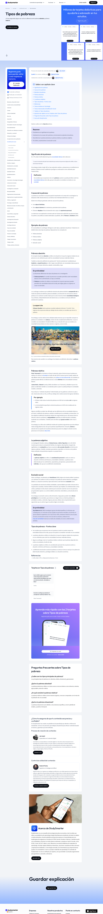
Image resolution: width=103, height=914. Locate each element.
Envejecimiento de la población (13, 139)
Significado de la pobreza (41, 87)
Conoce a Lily (38, 752)
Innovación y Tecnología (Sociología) (15, 180)
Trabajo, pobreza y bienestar (13, 245)
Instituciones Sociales (11, 183)
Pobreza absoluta (39, 94)
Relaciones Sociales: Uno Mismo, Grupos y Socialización (15, 207)
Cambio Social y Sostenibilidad (13, 105)
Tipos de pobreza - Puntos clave (42, 102)
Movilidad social (11, 155)
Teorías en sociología (11, 233)
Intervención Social (11, 186)
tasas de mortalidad (38, 519)
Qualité (33, 74)
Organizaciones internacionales (13, 194)
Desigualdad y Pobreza (12, 122)
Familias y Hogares (11, 163)
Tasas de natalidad (11, 231)
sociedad (36, 182)
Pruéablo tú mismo (12, 27)
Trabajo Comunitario (11, 239)
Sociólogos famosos (11, 225)
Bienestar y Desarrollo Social (13, 102)
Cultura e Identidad (11, 113)
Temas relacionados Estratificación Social (45, 109)
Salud (8, 211)
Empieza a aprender (71, 568)
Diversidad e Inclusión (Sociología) (14, 124)
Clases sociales (10, 147)
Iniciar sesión (82, 2)
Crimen (8, 110)
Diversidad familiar (11, 127)
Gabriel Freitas (55, 74)
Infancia (9, 177)
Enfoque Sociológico (11, 136)
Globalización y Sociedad (12, 166)
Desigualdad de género (12, 152)
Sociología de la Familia (12, 222)
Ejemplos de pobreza (39, 92)
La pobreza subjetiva (39, 99)
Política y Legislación (11, 200)
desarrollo (47, 431)
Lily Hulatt (62, 71)
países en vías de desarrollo (63, 377)
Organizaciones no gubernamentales (14, 197)
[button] (7, 55)
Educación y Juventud (12, 133)
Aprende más (36, 858)
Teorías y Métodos (11, 236)
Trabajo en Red (10, 242)
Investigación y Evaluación (12, 188)
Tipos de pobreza (11, 157)
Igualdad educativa (11, 174)
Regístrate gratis (82, 21)
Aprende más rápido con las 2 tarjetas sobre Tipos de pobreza (50, 113)
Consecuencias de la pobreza (13, 150)
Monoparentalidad (11, 191)
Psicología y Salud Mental (12, 203)
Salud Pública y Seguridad (12, 214)
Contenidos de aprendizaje (37, 2)
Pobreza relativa (38, 97)
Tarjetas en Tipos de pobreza (41, 111)
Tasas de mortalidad (11, 228)
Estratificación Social (11, 142)
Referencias (37, 104)
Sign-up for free (51, 888)
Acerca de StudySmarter (40, 118)
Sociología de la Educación (12, 219)
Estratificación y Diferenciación (13, 160)
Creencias (9, 107)
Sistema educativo (11, 216)
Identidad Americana (11, 169)
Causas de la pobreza (12, 145)
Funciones (51, 2)
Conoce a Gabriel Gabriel (41, 786)
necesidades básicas (57, 157)
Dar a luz (9, 116)
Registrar (93, 2)
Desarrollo (9, 119)
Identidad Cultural (11, 171)
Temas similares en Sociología (42, 106)
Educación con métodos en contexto (14, 130)
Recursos (62, 2)
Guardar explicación (16, 84)
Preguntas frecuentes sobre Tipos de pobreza (46, 116)
